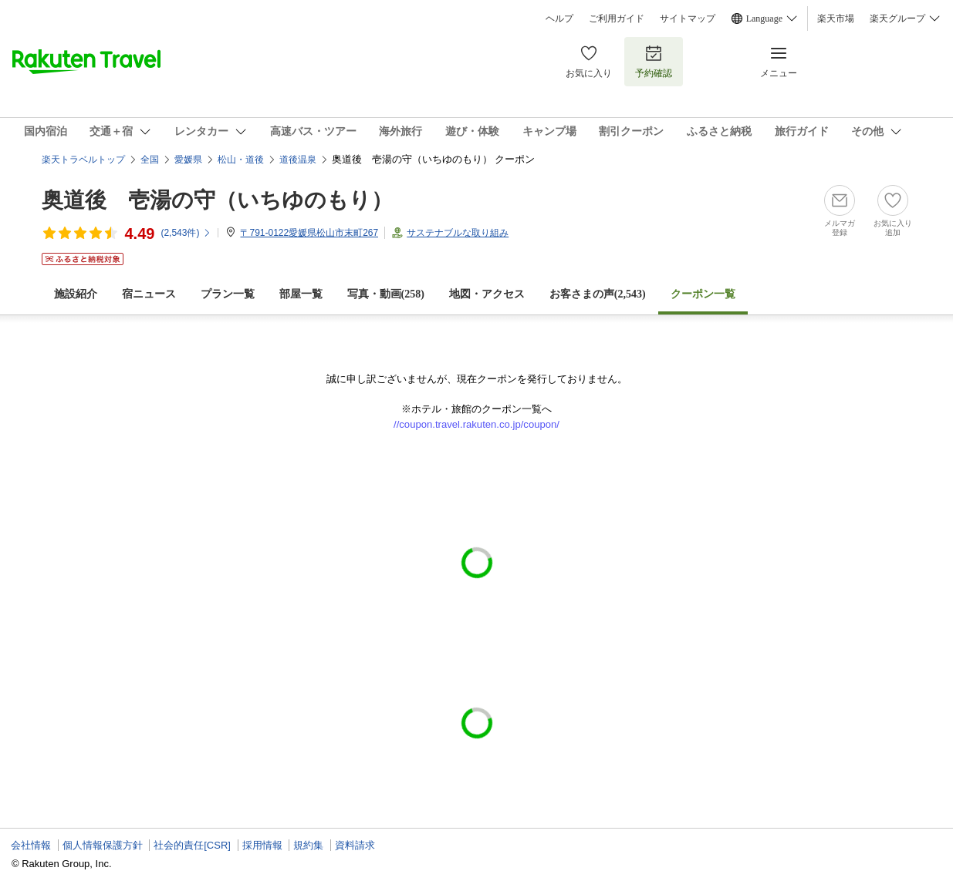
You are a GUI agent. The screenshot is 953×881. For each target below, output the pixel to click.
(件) (186, 232)
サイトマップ (687, 18)
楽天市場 (835, 18)
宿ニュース (149, 294)
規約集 (308, 845)
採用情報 (262, 845)
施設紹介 (75, 294)
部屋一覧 (301, 294)
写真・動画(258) (385, 294)
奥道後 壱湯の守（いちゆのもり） (217, 200)
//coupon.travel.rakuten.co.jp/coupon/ (476, 424)
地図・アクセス (487, 294)
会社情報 (31, 845)
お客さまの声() (597, 294)
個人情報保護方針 (103, 845)
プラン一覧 (228, 294)
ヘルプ (559, 18)
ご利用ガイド (616, 18)
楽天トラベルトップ (83, 159)
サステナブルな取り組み (458, 232)
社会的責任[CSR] (192, 845)
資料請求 (355, 845)
